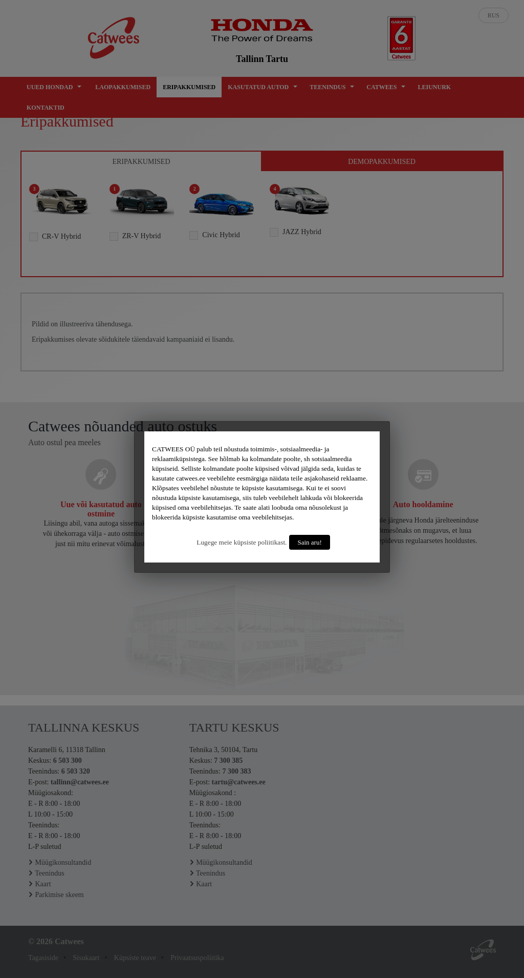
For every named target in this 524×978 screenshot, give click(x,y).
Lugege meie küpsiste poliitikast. (241, 542)
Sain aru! (309, 542)
